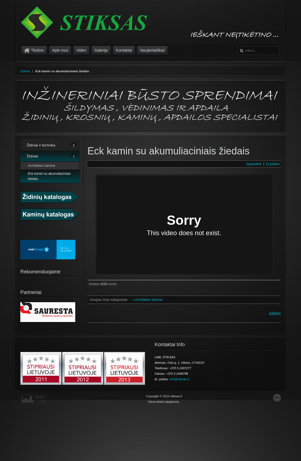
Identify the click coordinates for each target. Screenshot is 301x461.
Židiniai (25, 71)
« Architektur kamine (148, 300)
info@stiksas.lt (179, 379)
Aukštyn (275, 313)
